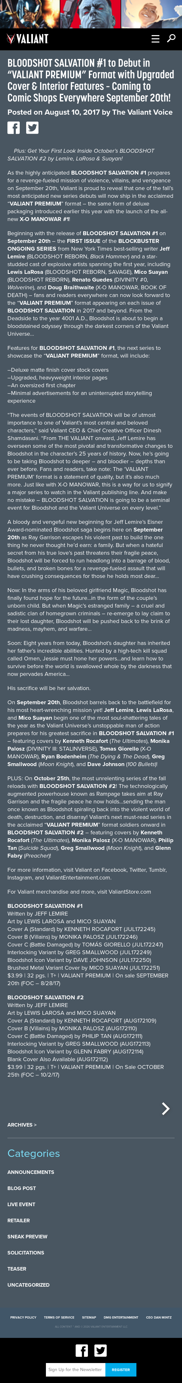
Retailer (18, 1220)
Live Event (21, 1204)
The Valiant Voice (142, 112)
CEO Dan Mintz (159, 1318)
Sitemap (89, 1318)
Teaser (16, 1269)
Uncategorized (28, 1285)
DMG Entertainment (121, 1318)
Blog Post (21, 1188)
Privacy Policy (23, 1318)
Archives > (22, 1125)
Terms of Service (59, 1318)
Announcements (30, 1172)
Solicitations (25, 1253)
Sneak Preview (27, 1237)
